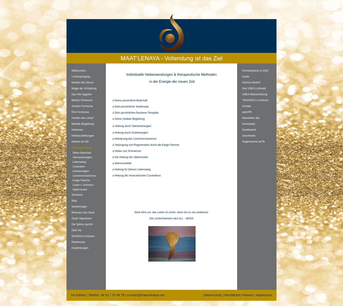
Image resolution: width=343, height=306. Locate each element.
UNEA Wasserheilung (254, 94)
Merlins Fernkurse (82, 100)
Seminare (77, 194)
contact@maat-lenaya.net (145, 295)
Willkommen (79, 70)
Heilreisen (77, 129)
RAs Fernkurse (80, 112)
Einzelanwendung (82, 147)
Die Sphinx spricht (82, 224)
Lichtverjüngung (81, 76)
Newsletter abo (251, 118)
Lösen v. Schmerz (83, 184)
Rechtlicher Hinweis (238, 295)
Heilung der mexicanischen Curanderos (136, 175)
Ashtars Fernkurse (82, 106)
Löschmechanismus (84, 175)
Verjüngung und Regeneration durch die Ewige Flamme (145, 144)
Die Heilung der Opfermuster (130, 157)
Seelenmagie (79, 206)
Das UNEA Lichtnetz (254, 88)
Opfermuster (80, 189)
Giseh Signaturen (82, 218)
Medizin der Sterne (83, 82)
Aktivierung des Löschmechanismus (134, 138)
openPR (247, 112)
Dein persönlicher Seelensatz (130, 106)
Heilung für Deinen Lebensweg (131, 169)
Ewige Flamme (81, 180)
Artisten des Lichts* (83, 118)
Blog (74, 200)
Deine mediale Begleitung (128, 118)
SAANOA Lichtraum (83, 236)
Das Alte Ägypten (82, 94)
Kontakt (246, 106)
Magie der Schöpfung (84, 88)
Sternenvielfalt (121, 163)
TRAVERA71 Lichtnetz (255, 100)
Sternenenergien (82, 157)
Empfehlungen (80, 248)
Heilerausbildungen (83, 135)
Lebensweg (79, 162)
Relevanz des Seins (83, 212)
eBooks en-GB (80, 141)
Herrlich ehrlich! (251, 82)
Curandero (79, 166)
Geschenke (249, 135)
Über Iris (76, 230)
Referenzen (78, 242)
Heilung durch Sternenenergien (131, 126)
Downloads (248, 123)
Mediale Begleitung (83, 123)
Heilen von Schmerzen (126, 151)
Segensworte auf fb (253, 141)
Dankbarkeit (249, 129)
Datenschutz (212, 295)
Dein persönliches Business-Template (135, 112)
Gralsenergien (81, 171)
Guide (245, 76)
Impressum (264, 295)
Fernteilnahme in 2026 (255, 70)
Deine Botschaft (82, 152)
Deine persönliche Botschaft (129, 100)
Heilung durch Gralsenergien (130, 132)
